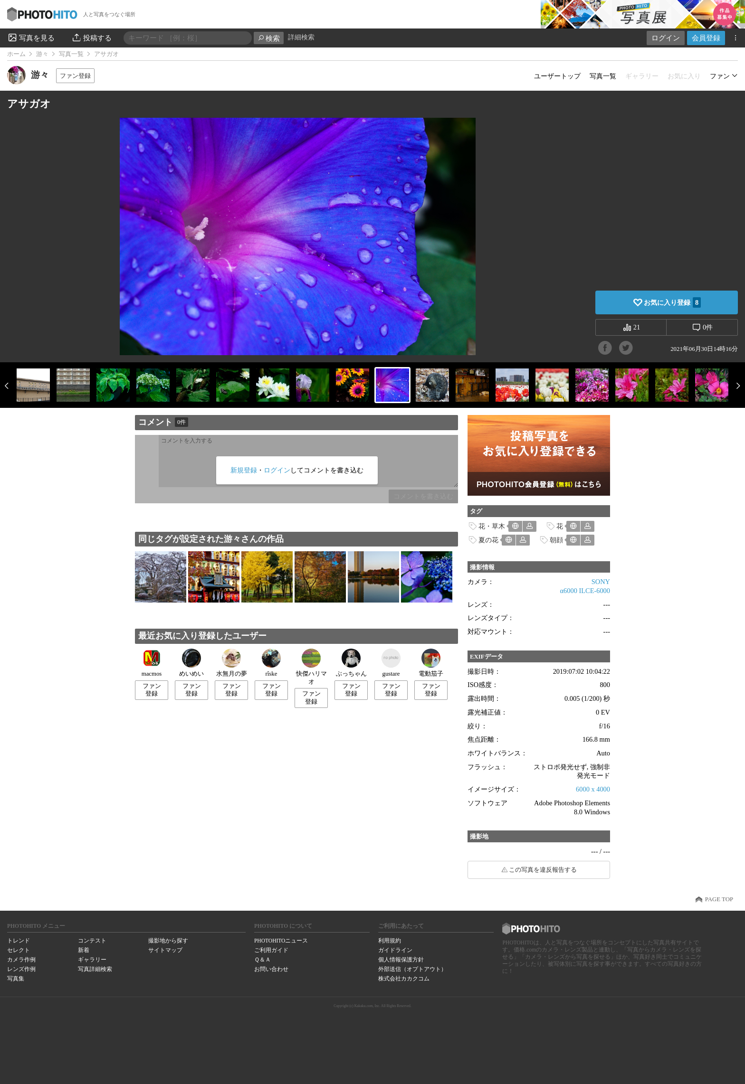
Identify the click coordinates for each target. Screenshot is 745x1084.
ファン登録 (75, 75)
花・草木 (491, 526)
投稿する (91, 37)
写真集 (15, 978)
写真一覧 (71, 54)
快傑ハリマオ (311, 667)
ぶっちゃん (351, 663)
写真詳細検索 (95, 969)
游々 (42, 54)
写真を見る (31, 37)
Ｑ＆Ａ (262, 959)
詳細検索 (301, 37)
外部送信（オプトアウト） (412, 969)
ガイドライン (395, 950)
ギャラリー (92, 959)
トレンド (18, 940)
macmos (152, 663)
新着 (83, 950)
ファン (720, 76)
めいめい (191, 663)
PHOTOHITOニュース (281, 940)
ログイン (665, 38)
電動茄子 (431, 663)
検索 (269, 38)
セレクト (18, 950)
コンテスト (92, 940)
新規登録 (243, 470)
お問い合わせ (271, 969)
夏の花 (488, 540)
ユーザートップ (557, 76)
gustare (391, 663)
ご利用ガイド (271, 950)
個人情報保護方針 (401, 959)
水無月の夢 (231, 663)
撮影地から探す (168, 940)
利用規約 (389, 940)
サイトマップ (165, 950)
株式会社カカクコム (404, 978)
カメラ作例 (21, 959)
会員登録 (706, 38)
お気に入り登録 (672, 302)
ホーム (16, 54)
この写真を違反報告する (543, 870)
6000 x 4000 (593, 789)
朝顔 (556, 540)
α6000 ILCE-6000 (585, 590)
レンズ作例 (21, 969)
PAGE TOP (719, 899)
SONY (601, 581)
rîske (271, 663)
